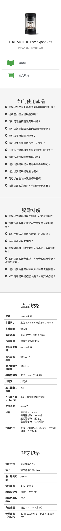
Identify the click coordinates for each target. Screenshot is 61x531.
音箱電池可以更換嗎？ (21, 241)
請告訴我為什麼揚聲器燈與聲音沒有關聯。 (32, 269)
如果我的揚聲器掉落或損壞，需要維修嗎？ (32, 276)
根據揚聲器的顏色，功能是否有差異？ (30, 185)
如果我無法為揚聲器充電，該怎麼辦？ (30, 234)
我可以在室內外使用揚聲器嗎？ (26, 178)
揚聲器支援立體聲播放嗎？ (23, 114)
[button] (30, 107)
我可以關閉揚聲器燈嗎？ (22, 136)
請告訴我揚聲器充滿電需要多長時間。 (30, 164)
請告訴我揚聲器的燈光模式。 (25, 171)
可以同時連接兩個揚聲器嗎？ (25, 121)
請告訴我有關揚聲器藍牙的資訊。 (27, 143)
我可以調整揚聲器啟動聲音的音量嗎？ (30, 128)
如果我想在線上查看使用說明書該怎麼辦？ (32, 107)
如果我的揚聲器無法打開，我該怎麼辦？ (31, 216)
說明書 (22, 63)
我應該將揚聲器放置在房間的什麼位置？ (31, 150)
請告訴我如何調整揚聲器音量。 (26, 157)
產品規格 (24, 75)
